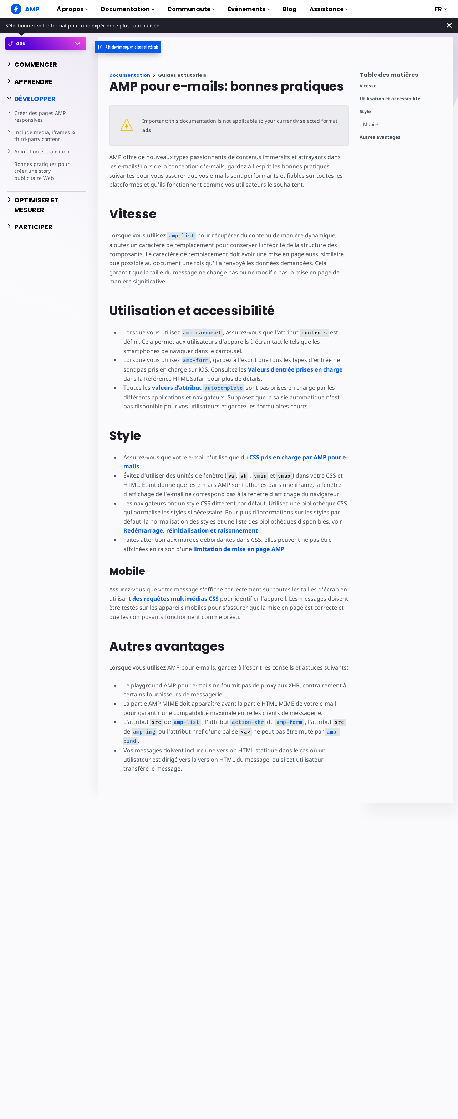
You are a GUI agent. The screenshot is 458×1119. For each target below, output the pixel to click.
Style (365, 112)
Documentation (127, 9)
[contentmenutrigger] (403, 76)
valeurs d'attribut (197, 388)
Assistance (329, 9)
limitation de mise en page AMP (237, 549)
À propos (72, 9)
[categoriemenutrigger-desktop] (145, 47)
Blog (290, 9)
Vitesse (368, 86)
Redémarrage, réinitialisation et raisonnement (190, 530)
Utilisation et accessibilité (390, 99)
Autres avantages (380, 137)
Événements (249, 9)
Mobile (370, 124)
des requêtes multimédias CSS (175, 599)
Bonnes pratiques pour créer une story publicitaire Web (41, 171)
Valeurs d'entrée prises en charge (280, 369)
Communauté (191, 9)
